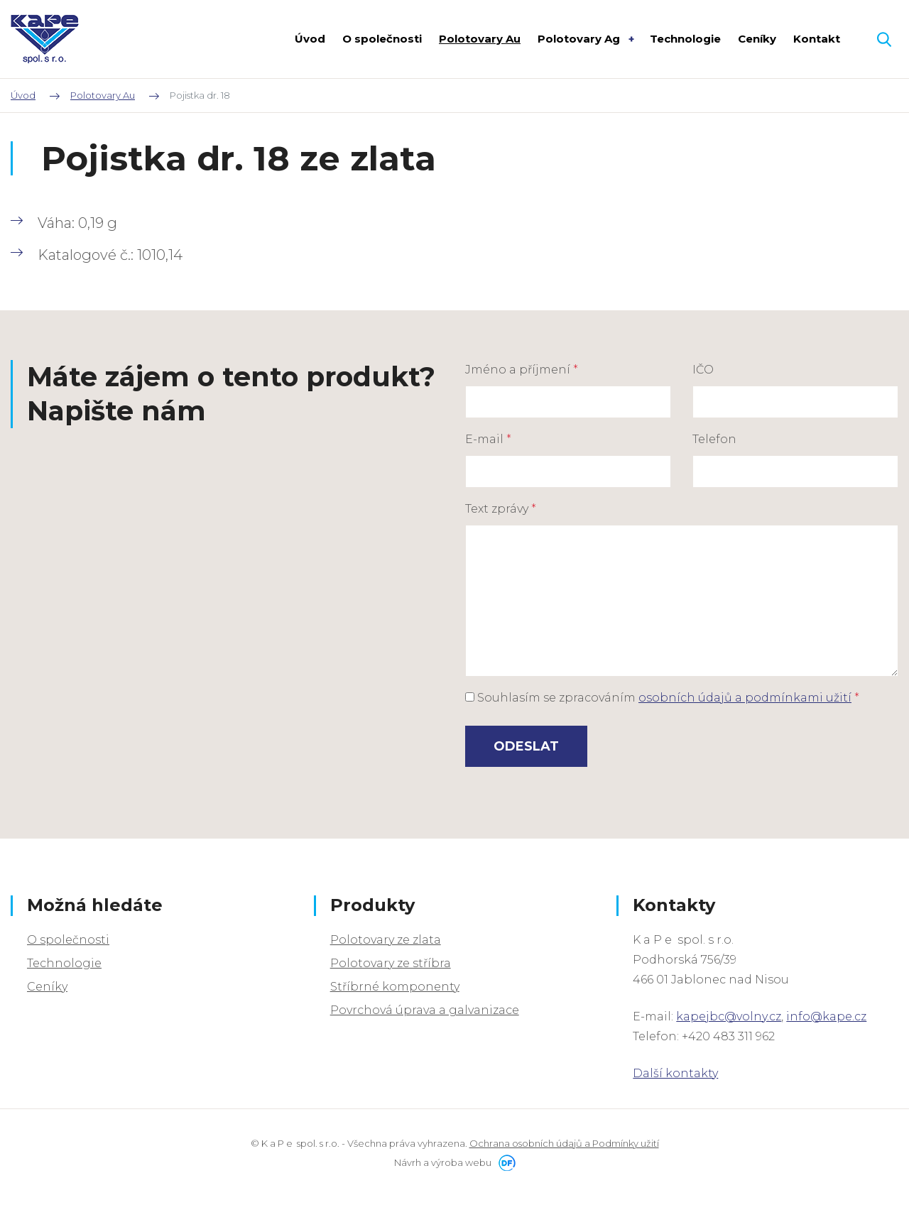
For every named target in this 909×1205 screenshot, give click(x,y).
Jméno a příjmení (521, 369)
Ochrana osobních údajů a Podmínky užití (564, 1143)
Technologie (64, 963)
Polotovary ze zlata (385, 940)
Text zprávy (500, 509)
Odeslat (526, 746)
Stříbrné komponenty (394, 986)
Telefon (714, 439)
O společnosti (68, 940)
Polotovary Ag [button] (580, 38)
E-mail (488, 439)
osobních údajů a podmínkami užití (744, 697)
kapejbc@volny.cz (728, 1016)
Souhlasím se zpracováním (662, 697)
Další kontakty (675, 1073)
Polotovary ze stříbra (390, 963)
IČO (703, 369)
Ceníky (47, 986)
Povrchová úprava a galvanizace (424, 1010)
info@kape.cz (826, 1016)
